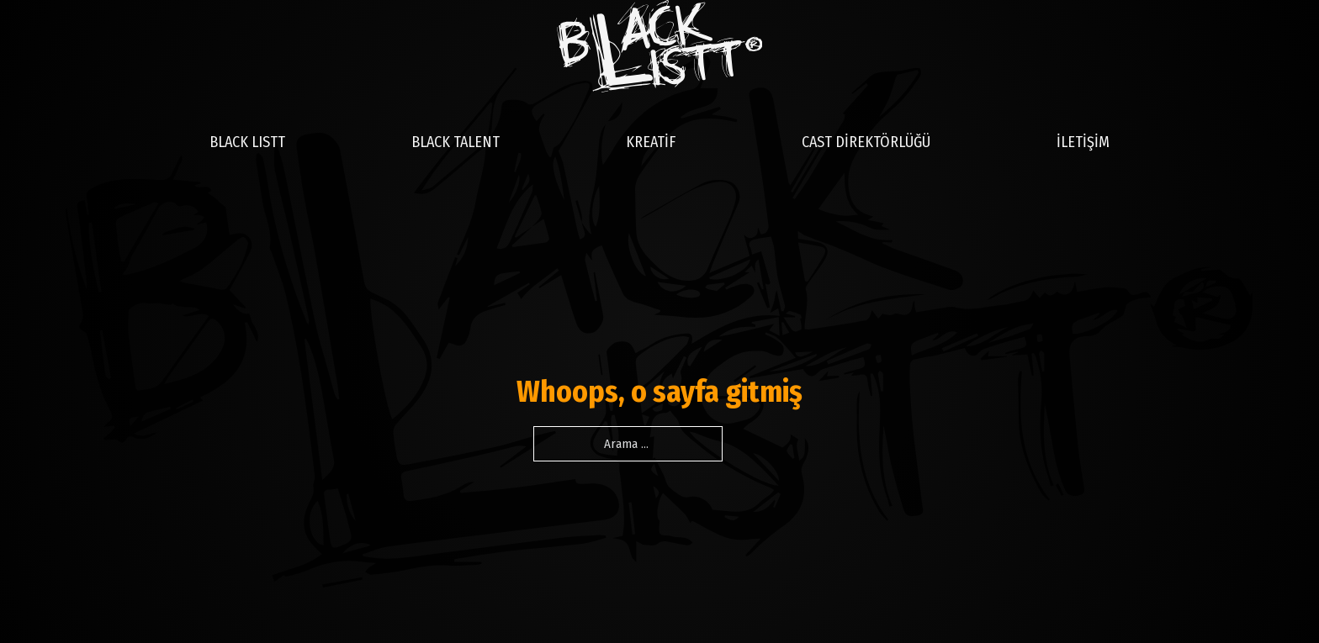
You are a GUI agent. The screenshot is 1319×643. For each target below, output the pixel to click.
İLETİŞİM (1083, 142)
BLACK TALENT (455, 142)
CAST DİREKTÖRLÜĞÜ (866, 142)
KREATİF (650, 142)
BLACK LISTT (247, 142)
